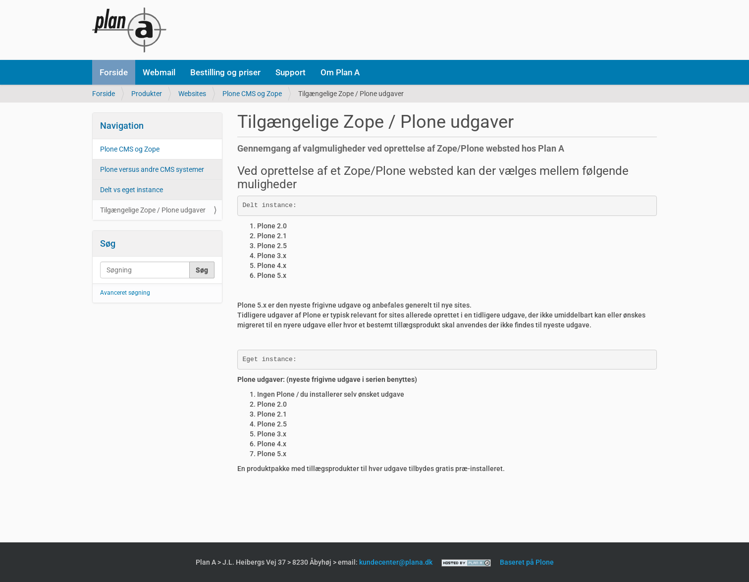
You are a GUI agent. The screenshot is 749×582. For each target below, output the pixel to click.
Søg (107, 243)
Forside (114, 72)
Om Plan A (340, 72)
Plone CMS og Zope (252, 94)
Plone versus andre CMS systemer (152, 169)
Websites (192, 94)
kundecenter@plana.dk (395, 562)
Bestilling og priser (225, 72)
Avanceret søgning (125, 292)
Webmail (159, 72)
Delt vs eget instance (131, 190)
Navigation (122, 125)
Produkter (146, 94)
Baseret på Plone (527, 562)
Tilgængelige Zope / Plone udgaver (153, 210)
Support (290, 72)
